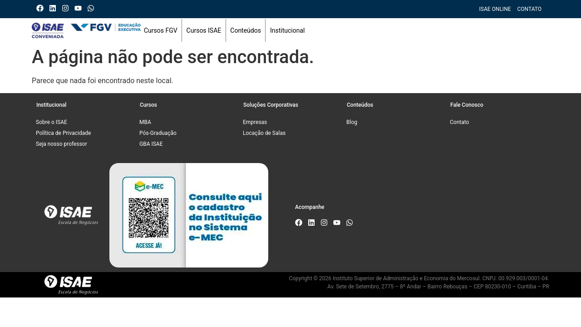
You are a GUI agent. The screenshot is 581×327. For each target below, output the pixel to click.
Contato (529, 9)
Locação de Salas (264, 133)
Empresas (255, 122)
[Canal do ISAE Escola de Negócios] (80, 8)
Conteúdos (245, 30)
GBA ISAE (151, 144)
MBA (145, 122)
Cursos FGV (160, 30)
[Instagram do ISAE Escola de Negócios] (67, 8)
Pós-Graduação (158, 133)
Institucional (287, 30)
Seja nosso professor (61, 144)
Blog (351, 122)
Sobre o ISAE (51, 122)
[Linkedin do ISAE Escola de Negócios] (54, 8)
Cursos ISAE (204, 30)
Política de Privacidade (63, 133)
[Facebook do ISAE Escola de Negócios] (42, 8)
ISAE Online (495, 9)
